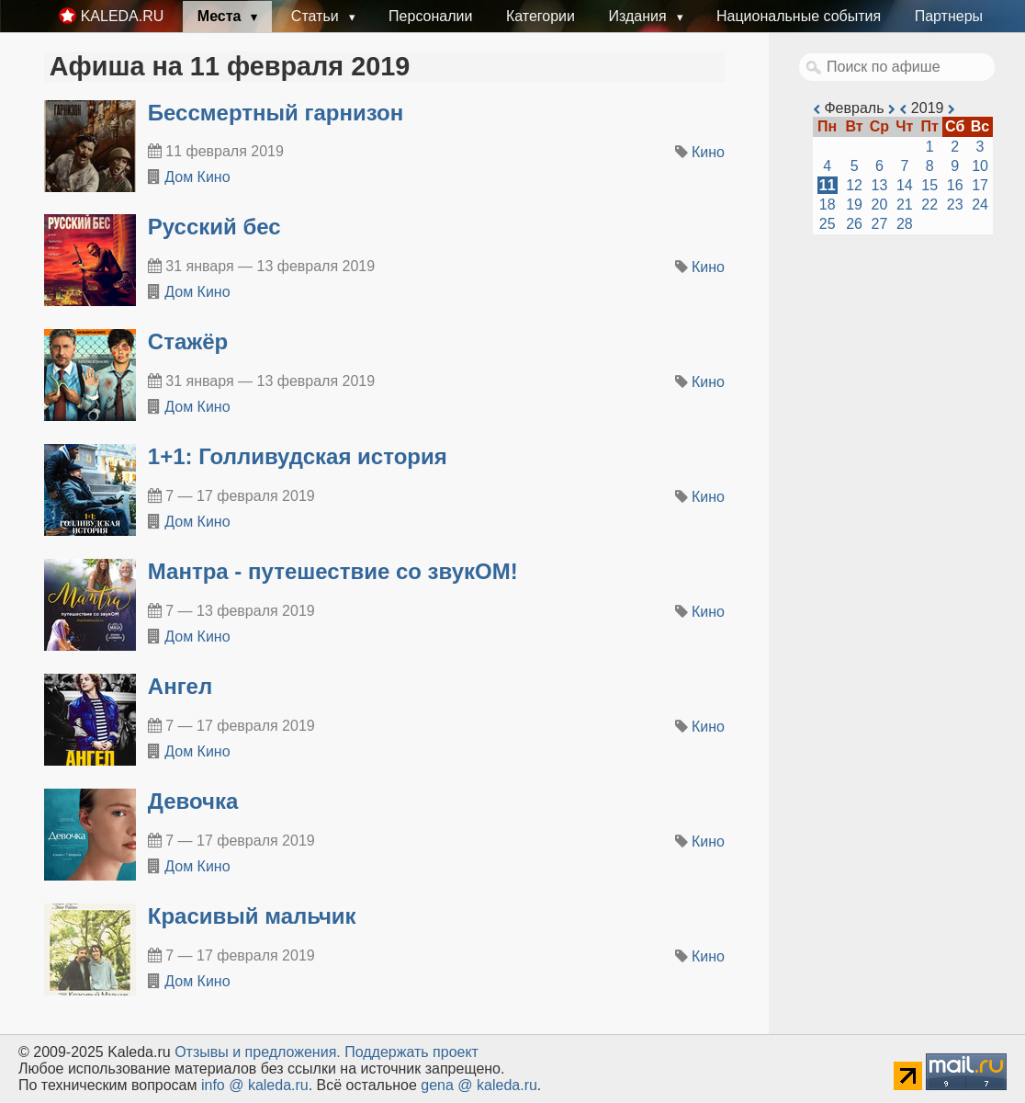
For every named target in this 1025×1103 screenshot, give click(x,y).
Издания (639, 16)
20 (880, 204)
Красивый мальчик (252, 916)
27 (880, 224)
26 (854, 224)
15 (929, 185)
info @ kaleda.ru (255, 1085)
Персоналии (430, 16)
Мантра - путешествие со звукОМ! (333, 571)
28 (904, 224)
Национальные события (798, 16)
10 (980, 166)
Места (221, 16)
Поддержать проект (411, 1052)
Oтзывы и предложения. (258, 1052)
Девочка (193, 801)
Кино (708, 152)
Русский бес (214, 226)
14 (904, 185)
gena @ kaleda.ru (479, 1085)
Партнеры (949, 16)
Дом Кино (197, 177)
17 (980, 185)
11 (827, 185)
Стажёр (188, 341)
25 (827, 224)
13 (880, 185)
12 (854, 185)
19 (854, 204)
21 (904, 204)
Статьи (317, 16)
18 (827, 204)
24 (980, 204)
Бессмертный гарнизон (275, 112)
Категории (540, 16)
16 (955, 185)
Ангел (180, 686)
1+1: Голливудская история (297, 456)
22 (929, 204)
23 (955, 204)
